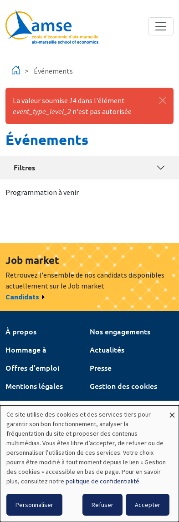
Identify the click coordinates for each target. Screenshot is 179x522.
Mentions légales (34, 386)
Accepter (147, 505)
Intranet (19, 404)
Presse (101, 368)
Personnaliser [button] (34, 505)
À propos (20, 331)
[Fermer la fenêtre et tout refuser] (172, 411)
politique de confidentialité (102, 481)
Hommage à (25, 349)
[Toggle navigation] (161, 26)
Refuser (102, 505)
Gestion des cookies (123, 386)
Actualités (107, 349)
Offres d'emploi (32, 368)
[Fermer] (163, 100)
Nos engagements (120, 331)
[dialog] (89, 463)
